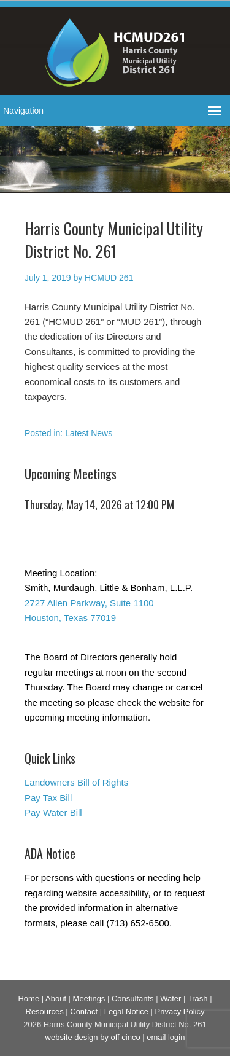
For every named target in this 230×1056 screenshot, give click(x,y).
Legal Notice (126, 1011)
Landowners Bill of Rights (76, 782)
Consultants (133, 998)
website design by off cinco (92, 1037)
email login (166, 1037)
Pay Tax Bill (48, 797)
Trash (198, 998)
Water (170, 998)
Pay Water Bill (53, 812)
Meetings (89, 998)
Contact (84, 1011)
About (55, 998)
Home (28, 998)
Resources (45, 1011)
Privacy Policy (180, 1011)
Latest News (88, 433)
